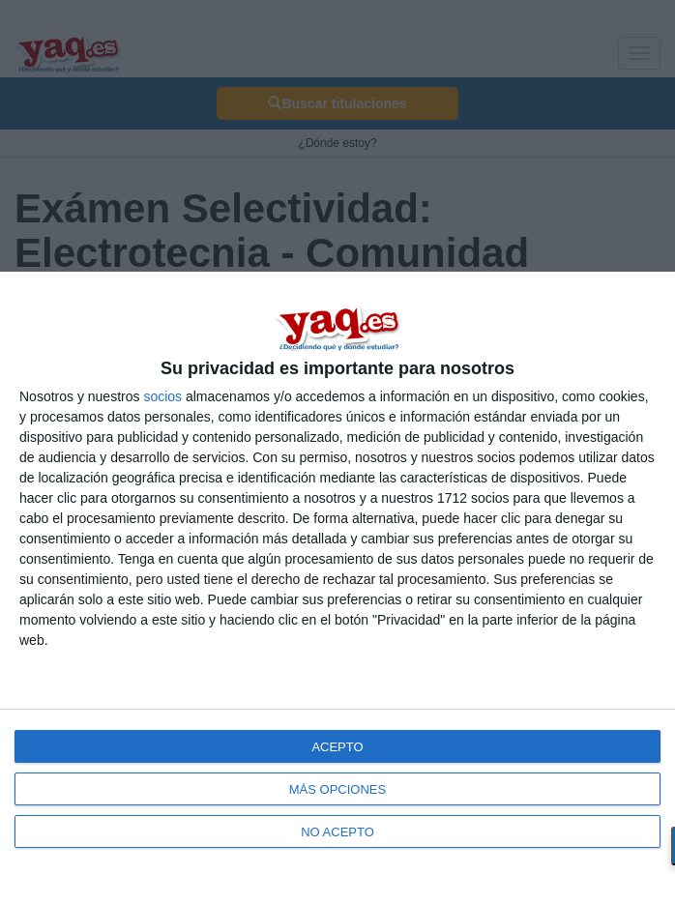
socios (162, 396)
